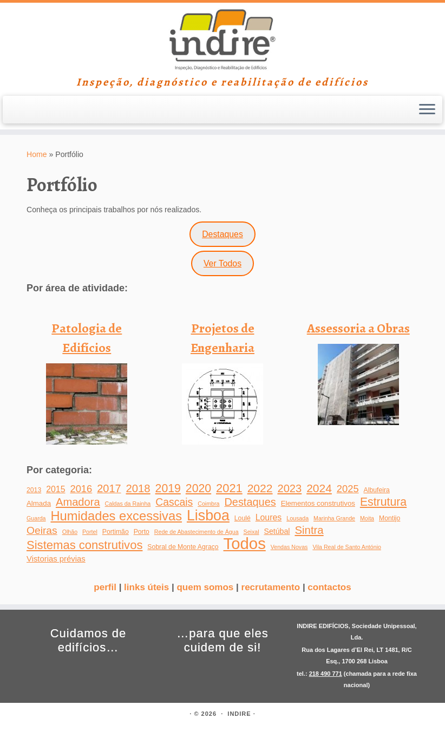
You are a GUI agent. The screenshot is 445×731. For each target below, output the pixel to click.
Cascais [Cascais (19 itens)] (174, 502)
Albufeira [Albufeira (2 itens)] (377, 490)
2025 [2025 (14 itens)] (348, 488)
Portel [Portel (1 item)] (89, 531)
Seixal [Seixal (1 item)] (251, 531)
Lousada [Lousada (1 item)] (297, 518)
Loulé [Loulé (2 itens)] (242, 518)
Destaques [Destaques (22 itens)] (250, 502)
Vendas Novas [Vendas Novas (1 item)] (289, 547)
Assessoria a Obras (358, 328)
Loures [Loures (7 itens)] (269, 517)
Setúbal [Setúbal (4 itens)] (277, 531)
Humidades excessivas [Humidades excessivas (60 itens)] (116, 516)
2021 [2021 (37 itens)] (229, 488)
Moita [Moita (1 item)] (367, 518)
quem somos (204, 587)
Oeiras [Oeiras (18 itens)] (42, 530)
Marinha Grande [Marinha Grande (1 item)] (334, 518)
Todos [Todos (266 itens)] (245, 544)
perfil (105, 587)
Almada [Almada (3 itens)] (39, 503)
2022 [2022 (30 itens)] (260, 488)
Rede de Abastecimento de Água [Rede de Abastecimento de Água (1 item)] (196, 531)
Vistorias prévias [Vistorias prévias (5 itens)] (56, 558)
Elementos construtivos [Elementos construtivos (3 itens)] (318, 503)
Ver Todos (222, 263)
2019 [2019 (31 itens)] (168, 488)
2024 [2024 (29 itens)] (319, 488)
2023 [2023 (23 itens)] (289, 488)
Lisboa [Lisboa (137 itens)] (208, 515)
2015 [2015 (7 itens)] (55, 489)
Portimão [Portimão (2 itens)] (115, 532)
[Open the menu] (427, 110)
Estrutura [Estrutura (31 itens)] (383, 502)
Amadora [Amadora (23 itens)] (78, 502)
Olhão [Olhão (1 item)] (69, 531)
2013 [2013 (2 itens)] (34, 490)
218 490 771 (325, 673)
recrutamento (270, 587)
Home (37, 154)
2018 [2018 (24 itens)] (138, 488)
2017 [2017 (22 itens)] (109, 488)
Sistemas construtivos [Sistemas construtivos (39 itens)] (84, 545)
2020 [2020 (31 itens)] (198, 488)
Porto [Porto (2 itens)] (141, 532)
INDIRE (239, 713)
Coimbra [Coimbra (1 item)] (208, 503)
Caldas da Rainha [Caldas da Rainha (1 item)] (128, 503)
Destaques (222, 234)
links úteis (146, 587)
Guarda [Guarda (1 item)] (36, 518)
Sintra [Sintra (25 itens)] (309, 530)
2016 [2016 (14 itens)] (81, 488)
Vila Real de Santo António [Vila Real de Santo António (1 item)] (346, 547)
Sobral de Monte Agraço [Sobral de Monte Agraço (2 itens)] (182, 547)
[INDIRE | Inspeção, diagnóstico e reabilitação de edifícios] (222, 39)
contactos (329, 587)
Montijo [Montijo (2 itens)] (389, 518)
